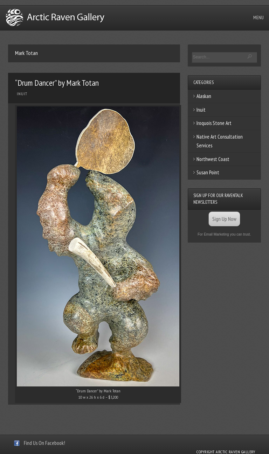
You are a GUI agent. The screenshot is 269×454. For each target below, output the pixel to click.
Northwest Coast (212, 159)
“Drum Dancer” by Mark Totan (57, 82)
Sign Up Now (224, 219)
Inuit (22, 93)
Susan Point (207, 172)
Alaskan (203, 96)
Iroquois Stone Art (214, 123)
